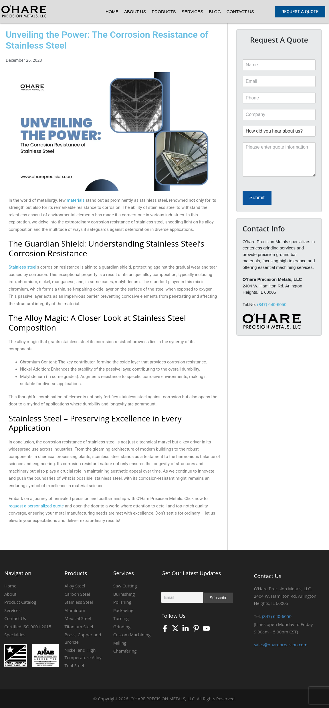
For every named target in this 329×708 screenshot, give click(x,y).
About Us (135, 11)
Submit (257, 197)
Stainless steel (22, 267)
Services (192, 11)
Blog (215, 11)
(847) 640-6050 (272, 304)
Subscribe (218, 597)
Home (112, 11)
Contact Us (240, 11)
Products (164, 11)
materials (75, 200)
